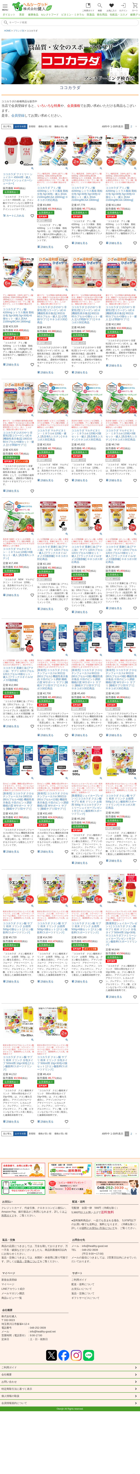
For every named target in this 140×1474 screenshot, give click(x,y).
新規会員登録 (9, 1279)
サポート (77, 1273)
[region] (70, 16)
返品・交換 (8, 1239)
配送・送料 (78, 1201)
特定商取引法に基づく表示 (18, 1390)
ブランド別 (18, 30)
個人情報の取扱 (11, 1398)
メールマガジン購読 (12, 1293)
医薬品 (90, 14)
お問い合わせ (10, 1382)
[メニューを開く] (5, 7)
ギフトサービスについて (85, 1297)
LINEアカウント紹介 (13, 1288)
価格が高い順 (60, 126)
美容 (21, 14)
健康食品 (33, 14)
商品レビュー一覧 (11, 1297)
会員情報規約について (16, 1405)
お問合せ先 (78, 1239)
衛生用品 (102, 14)
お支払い (7, 1201)
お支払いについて (81, 1288)
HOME (7, 30)
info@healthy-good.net (95, 1246)
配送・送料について (82, 1284)
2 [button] (131, 126)
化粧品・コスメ (119, 14)
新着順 (32, 126)
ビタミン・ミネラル (72, 14)
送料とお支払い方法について (98, 1228)
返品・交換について (28, 1261)
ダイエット (9, 14)
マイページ (8, 1273)
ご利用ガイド (79, 1279)
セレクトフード (50, 14)
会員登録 (17, 115)
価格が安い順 (44, 126)
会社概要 (7, 1310)
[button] (136, 126)
